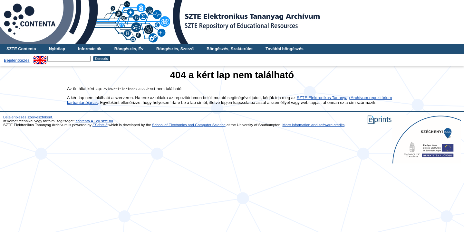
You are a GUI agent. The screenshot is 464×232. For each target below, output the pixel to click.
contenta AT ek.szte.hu (94, 121)
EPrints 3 (100, 125)
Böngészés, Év (128, 48)
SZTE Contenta (21, 48)
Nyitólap (57, 48)
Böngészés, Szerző (175, 48)
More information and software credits (314, 125)
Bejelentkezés (17, 60)
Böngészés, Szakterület (230, 48)
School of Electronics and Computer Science (189, 125)
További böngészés (285, 48)
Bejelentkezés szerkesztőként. (28, 117)
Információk (90, 48)
